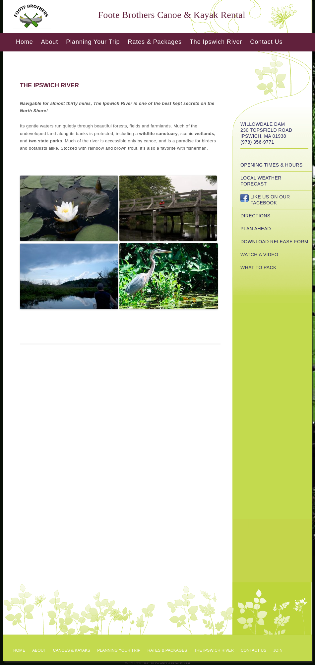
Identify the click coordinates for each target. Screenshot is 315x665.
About (49, 41)
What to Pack (258, 267)
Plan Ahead (255, 228)
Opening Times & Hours (271, 165)
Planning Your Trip (93, 41)
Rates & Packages (154, 41)
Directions (255, 215)
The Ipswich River (216, 41)
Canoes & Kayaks (71, 650)
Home (24, 41)
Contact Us (266, 41)
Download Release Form (274, 241)
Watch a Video (259, 254)
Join (278, 650)
